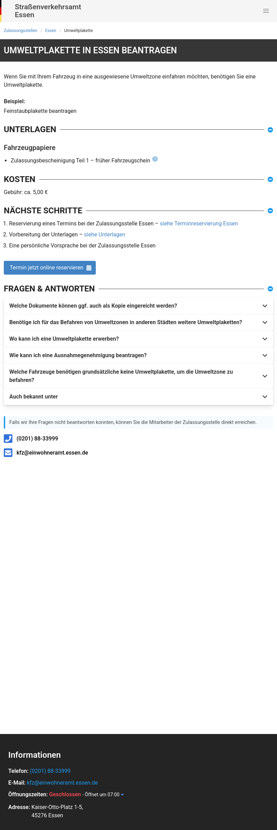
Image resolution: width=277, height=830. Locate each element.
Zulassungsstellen (20, 30)
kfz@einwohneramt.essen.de (52, 452)
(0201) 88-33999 (37, 438)
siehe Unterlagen (104, 234)
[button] (266, 11)
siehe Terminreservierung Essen (199, 223)
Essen (50, 30)
